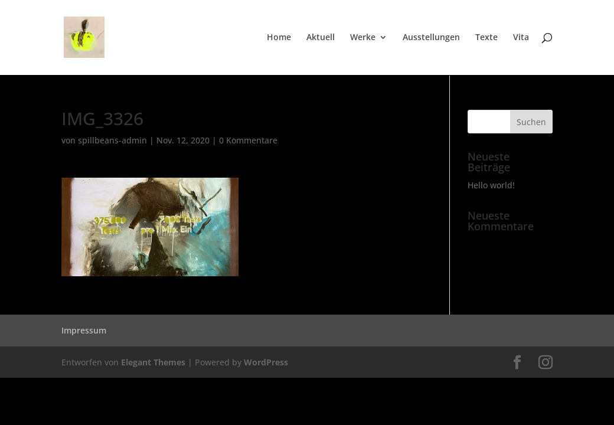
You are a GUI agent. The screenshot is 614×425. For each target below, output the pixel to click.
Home (279, 37)
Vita (521, 37)
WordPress (266, 362)
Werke (362, 37)
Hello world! (491, 185)
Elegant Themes (153, 362)
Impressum (83, 330)
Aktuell (320, 37)
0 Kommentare (248, 140)
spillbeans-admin (112, 140)
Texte (486, 37)
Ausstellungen (431, 37)
